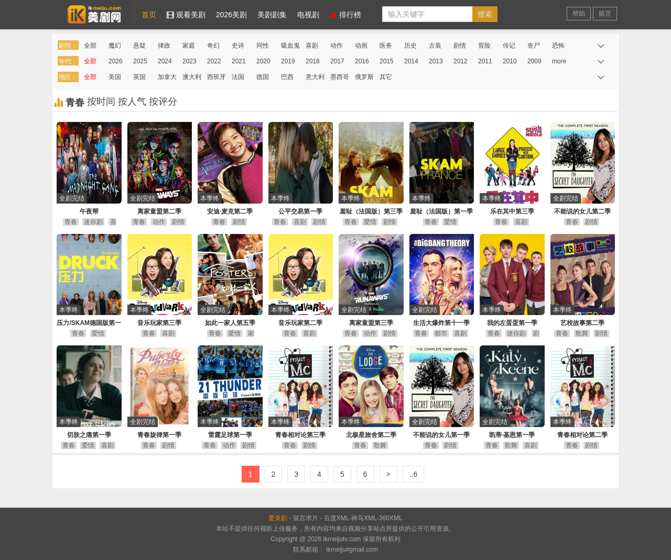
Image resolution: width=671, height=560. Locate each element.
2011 (485, 61)
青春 (70, 222)
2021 (239, 61)
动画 (361, 45)
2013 (436, 61)
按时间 (102, 101)
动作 (336, 45)
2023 (189, 61)
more (559, 61)
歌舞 (582, 333)
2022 (214, 61)
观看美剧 (186, 14)
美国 (115, 77)
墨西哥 (339, 77)
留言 (605, 13)
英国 (139, 77)
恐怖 (558, 45)
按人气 (133, 101)
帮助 (578, 13)
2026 (116, 61)
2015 (387, 61)
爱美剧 (94, 12)
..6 (413, 474)
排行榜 (345, 14)
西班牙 (216, 77)
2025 (140, 61)
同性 (262, 45)
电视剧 (308, 14)
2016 (362, 61)
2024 (165, 61)
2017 (337, 61)
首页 (149, 14)
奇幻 (213, 45)
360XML (391, 518)
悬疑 (139, 45)
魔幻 (115, 45)
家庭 (188, 45)
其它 (386, 77)
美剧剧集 (272, 14)
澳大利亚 (191, 78)
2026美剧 (231, 14)
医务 (386, 45)
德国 (262, 77)
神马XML (364, 518)
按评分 (163, 101)
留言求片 (305, 518)
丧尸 (533, 45)
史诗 (238, 45)
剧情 (459, 45)
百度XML (337, 518)
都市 (441, 333)
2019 (288, 61)
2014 (411, 61)
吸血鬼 (290, 45)
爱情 (370, 222)
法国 (238, 77)
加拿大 (167, 77)
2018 (313, 61)
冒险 (484, 45)
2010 (510, 61)
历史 (410, 45)
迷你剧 (93, 222)
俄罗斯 (364, 77)
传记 (509, 45)
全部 (90, 45)
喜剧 (312, 45)
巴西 (287, 77)
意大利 (315, 77)
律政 (164, 45)
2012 (460, 61)
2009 (534, 61)
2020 (263, 61)
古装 (435, 45)
